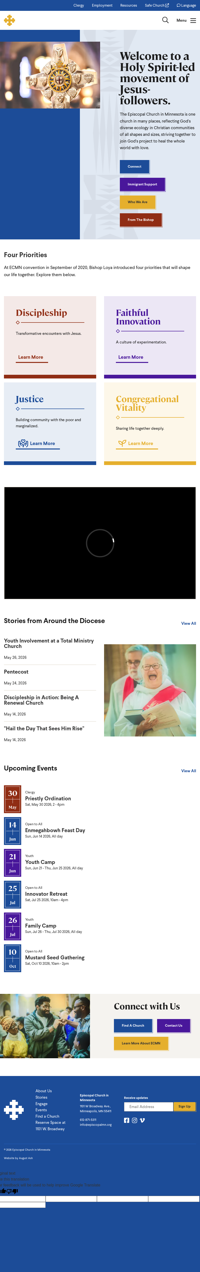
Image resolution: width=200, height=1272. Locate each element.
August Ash (26, 1158)
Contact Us (173, 1025)
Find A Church (133, 1025)
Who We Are (137, 202)
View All (188, 623)
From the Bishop (141, 219)
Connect (134, 166)
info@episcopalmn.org (95, 1125)
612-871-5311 (88, 1120)
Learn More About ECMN (141, 1043)
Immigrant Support (142, 184)
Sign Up (185, 1106)
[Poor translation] (12, 1191)
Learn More (30, 357)
